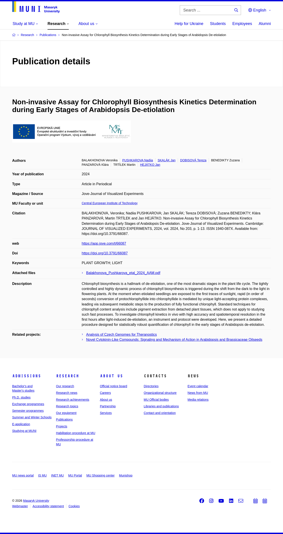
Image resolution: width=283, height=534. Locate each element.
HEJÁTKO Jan (150, 164)
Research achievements (72, 399)
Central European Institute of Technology (110, 203)
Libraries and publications (161, 406)
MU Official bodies (156, 399)
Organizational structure (160, 393)
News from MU (197, 393)
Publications (64, 419)
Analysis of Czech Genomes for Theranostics (121, 334)
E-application (21, 424)
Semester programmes (28, 410)
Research (67, 376)
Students (218, 23)
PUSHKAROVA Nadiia (137, 160)
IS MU (42, 475)
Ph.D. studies (21, 397)
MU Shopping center (100, 475)
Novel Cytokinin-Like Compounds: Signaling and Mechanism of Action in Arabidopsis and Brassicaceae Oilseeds (174, 339)
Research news (66, 393)
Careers (105, 393)
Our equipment (66, 413)
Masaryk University (36, 500)
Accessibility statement (48, 506)
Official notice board (113, 386)
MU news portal (23, 475)
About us (111, 376)
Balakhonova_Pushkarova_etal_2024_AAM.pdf (123, 273)
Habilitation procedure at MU (75, 433)
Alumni (265, 23)
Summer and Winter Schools (32, 417)
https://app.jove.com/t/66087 (104, 243)
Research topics (67, 406)
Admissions (26, 376)
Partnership (108, 406)
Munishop (125, 475)
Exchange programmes (28, 404)
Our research (65, 386)
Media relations (197, 399)
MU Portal (75, 475)
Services (106, 413)
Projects (61, 426)
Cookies (74, 506)
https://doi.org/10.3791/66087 (105, 253)
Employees (242, 23)
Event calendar (197, 386)
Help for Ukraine (189, 23)
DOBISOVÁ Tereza (193, 160)
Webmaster (20, 506)
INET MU (57, 475)
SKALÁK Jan (167, 160)
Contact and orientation (160, 413)
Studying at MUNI (24, 431)
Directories (151, 386)
